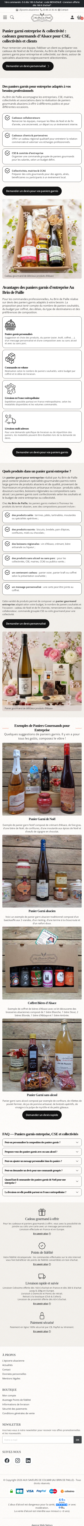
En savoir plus (42, 1233)
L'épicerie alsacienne (13, 1360)
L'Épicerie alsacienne (27, 9)
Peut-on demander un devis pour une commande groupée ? (33, 1170)
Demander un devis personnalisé (28, 66)
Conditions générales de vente (18, 1413)
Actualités (7, 1365)
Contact (63, 9)
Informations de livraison (15, 1404)
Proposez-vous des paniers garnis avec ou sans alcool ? (31, 1151)
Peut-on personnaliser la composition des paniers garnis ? (32, 1142)
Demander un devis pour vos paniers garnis (32, 191)
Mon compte (9, 1395)
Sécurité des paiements (14, 1408)
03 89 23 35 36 (48, 9)
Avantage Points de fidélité (16, 1399)
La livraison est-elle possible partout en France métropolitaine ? (35, 1192)
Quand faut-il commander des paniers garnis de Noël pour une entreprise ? (35, 1181)
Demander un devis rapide (42, 1115)
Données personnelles (14, 1373)
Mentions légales (11, 1378)
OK (77, 1439)
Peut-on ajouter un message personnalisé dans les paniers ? (33, 1161)
